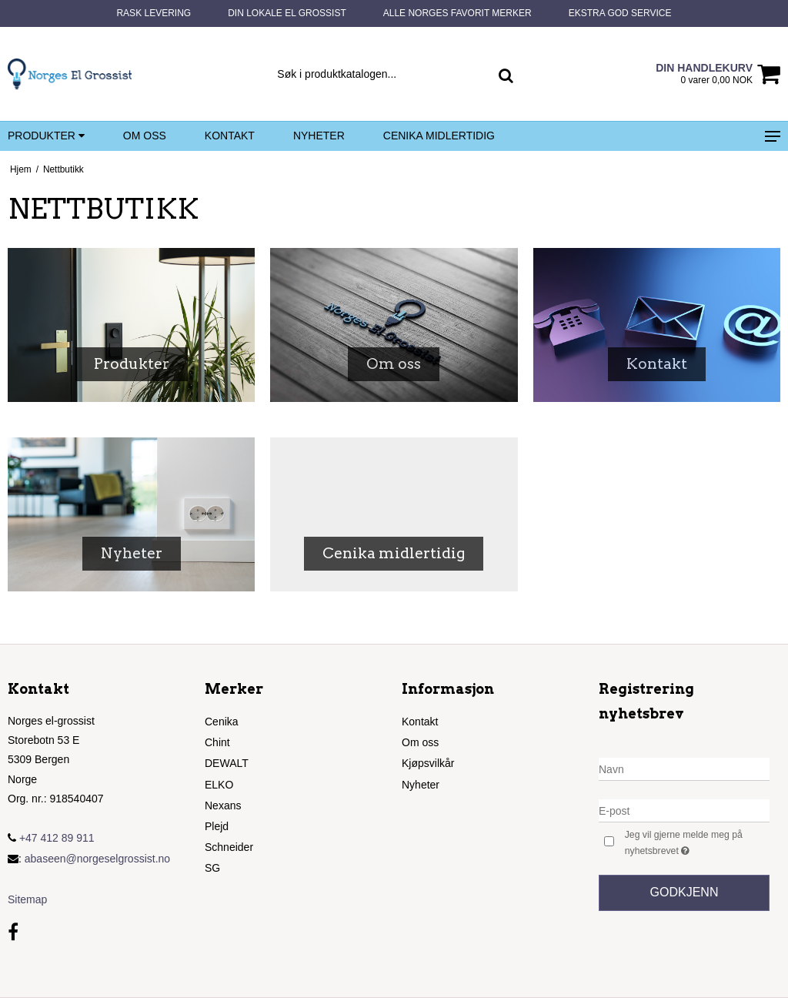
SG (212, 868)
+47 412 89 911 (51, 838)
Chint (217, 742)
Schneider (229, 847)
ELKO (219, 785)
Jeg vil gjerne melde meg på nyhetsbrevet (694, 843)
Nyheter (319, 135)
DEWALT (227, 763)
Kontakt (230, 135)
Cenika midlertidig (439, 135)
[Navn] (684, 768)
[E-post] (684, 810)
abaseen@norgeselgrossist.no (97, 858)
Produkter (46, 136)
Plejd (217, 826)
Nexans (223, 805)
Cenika (222, 721)
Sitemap (27, 899)
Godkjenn (684, 892)
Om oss (144, 135)
